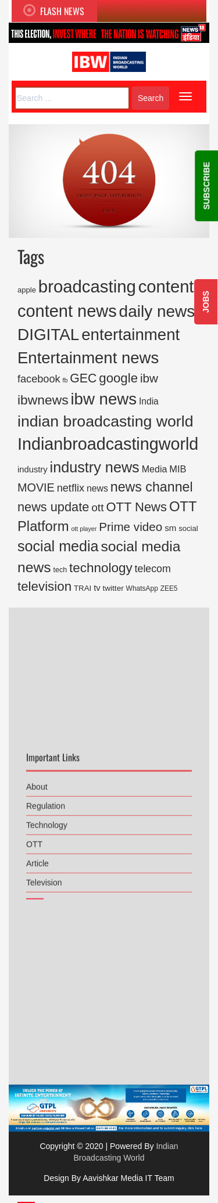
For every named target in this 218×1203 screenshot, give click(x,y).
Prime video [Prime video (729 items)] (130, 526)
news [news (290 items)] (97, 488)
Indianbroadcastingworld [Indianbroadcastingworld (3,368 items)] (107, 444)
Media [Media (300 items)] (154, 469)
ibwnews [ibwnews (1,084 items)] (43, 399)
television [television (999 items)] (44, 586)
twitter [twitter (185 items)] (113, 588)
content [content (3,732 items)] (166, 286)
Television (44, 874)
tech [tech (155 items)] (60, 570)
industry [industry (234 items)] (32, 469)
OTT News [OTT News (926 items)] (136, 507)
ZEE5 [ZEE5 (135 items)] (169, 588)
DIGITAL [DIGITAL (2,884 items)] (48, 335)
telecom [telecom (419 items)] (153, 569)
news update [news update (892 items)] (53, 507)
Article (37, 855)
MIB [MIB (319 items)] (177, 469)
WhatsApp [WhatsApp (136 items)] (142, 588)
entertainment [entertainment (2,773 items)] (130, 335)
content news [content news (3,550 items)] (67, 311)
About (37, 778)
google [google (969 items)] (118, 378)
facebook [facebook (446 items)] (38, 379)
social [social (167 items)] (188, 528)
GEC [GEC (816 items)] (83, 378)
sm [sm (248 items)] (170, 528)
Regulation (45, 798)
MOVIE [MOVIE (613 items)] (36, 487)
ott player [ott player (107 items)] (84, 528)
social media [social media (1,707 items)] (58, 546)
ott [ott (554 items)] (97, 507)
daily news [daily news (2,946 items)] (157, 311)
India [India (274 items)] (149, 401)
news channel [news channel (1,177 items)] (151, 486)
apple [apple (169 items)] (26, 290)
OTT (34, 836)
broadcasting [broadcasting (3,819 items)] (87, 286)
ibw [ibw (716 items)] (149, 378)
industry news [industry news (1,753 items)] (95, 467)
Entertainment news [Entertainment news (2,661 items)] (88, 358)
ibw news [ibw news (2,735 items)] (103, 399)
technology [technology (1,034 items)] (101, 568)
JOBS (205, 302)
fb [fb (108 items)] (64, 380)
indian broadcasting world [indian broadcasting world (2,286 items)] (105, 421)
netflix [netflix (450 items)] (70, 488)
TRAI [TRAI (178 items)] (82, 588)
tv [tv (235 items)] (97, 588)
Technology (46, 817)
